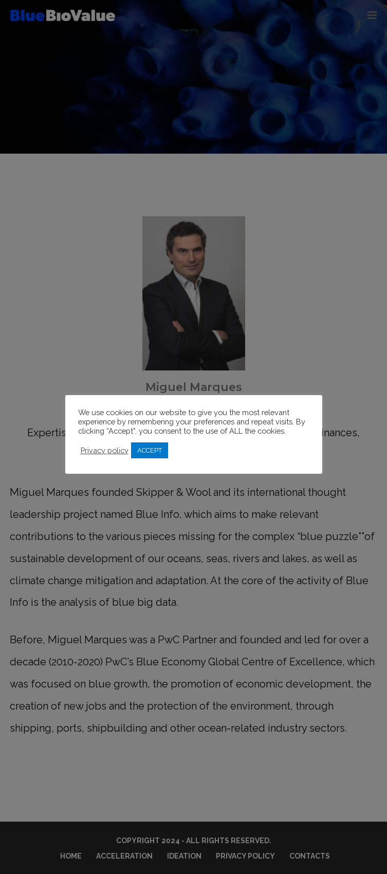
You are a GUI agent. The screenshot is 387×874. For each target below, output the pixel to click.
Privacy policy (104, 450)
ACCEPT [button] (149, 450)
